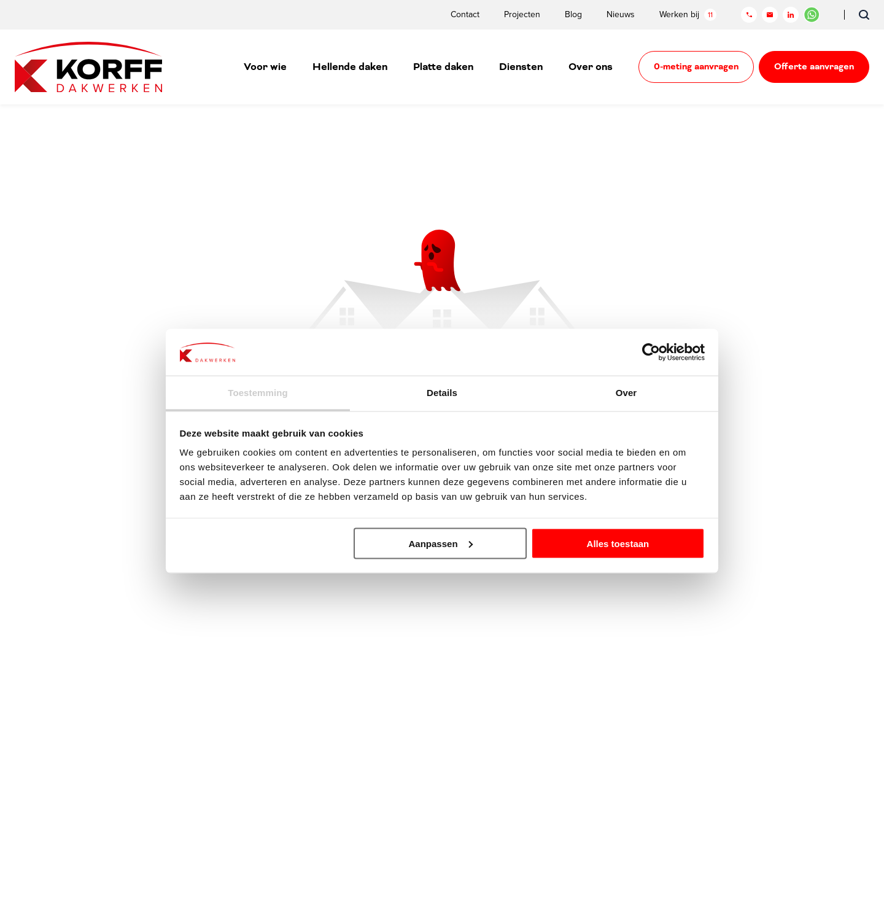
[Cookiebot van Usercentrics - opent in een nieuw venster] (651, 352)
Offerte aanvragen (814, 67)
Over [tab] (626, 392)
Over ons (590, 67)
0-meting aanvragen (696, 67)
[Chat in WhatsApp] (812, 15)
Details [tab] (442, 392)
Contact (465, 14)
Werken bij (687, 14)
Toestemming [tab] (258, 392)
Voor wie (265, 67)
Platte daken (443, 67)
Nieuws (621, 14)
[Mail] (770, 15)
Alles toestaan (618, 543)
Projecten (522, 14)
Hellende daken (349, 67)
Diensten (521, 67)
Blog (573, 14)
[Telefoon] (749, 15)
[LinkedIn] (791, 15)
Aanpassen (441, 543)
